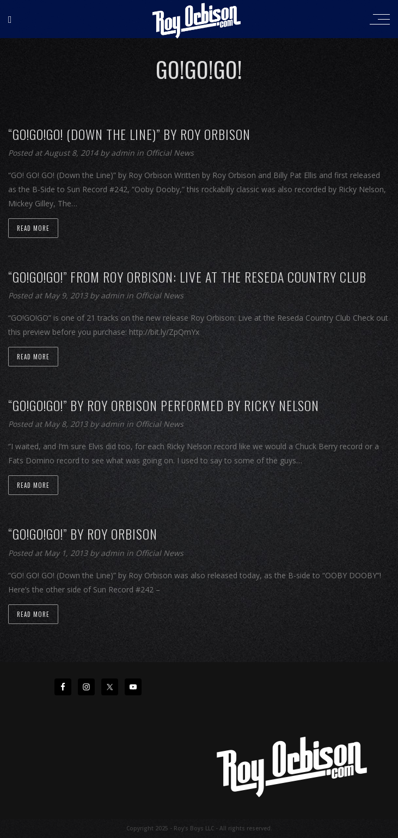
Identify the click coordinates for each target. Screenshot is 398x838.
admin (124, 153)
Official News (170, 153)
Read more (33, 228)
